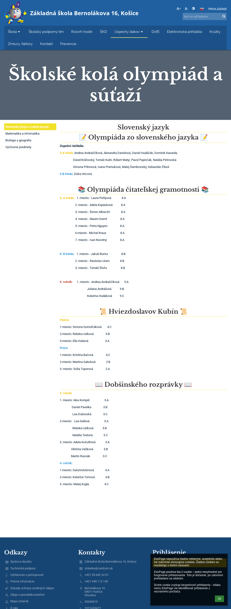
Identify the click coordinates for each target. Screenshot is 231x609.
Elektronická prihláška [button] (184, 32)
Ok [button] (219, 598)
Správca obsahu (21, 561)
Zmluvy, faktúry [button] (20, 44)
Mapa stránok (19, 601)
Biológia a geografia (18, 140)
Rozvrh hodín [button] (81, 32)
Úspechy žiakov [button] (129, 32)
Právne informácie (22, 581)
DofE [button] (156, 32)
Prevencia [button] (68, 44)
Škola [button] (14, 32)
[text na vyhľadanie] (204, 16)
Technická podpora (23, 568)
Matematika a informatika (22, 133)
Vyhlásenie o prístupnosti (26, 575)
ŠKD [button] (103, 32)
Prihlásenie (217, 9)
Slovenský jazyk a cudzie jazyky (27, 127)
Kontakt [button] (46, 44)
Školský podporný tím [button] (46, 32)
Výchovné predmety (18, 147)
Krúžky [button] (215, 32)
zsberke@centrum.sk (99, 568)
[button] (201, 9)
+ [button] (178, 8)
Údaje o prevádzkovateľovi (27, 594)
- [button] (186, 8)
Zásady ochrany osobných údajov (32, 588)
